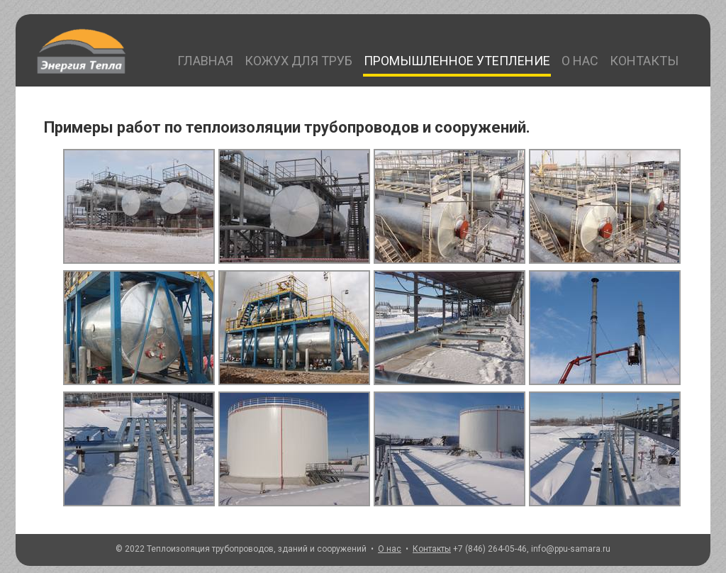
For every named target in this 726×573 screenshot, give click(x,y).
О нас (580, 60)
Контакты (644, 60)
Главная (205, 60)
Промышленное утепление (457, 60)
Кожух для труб (298, 60)
